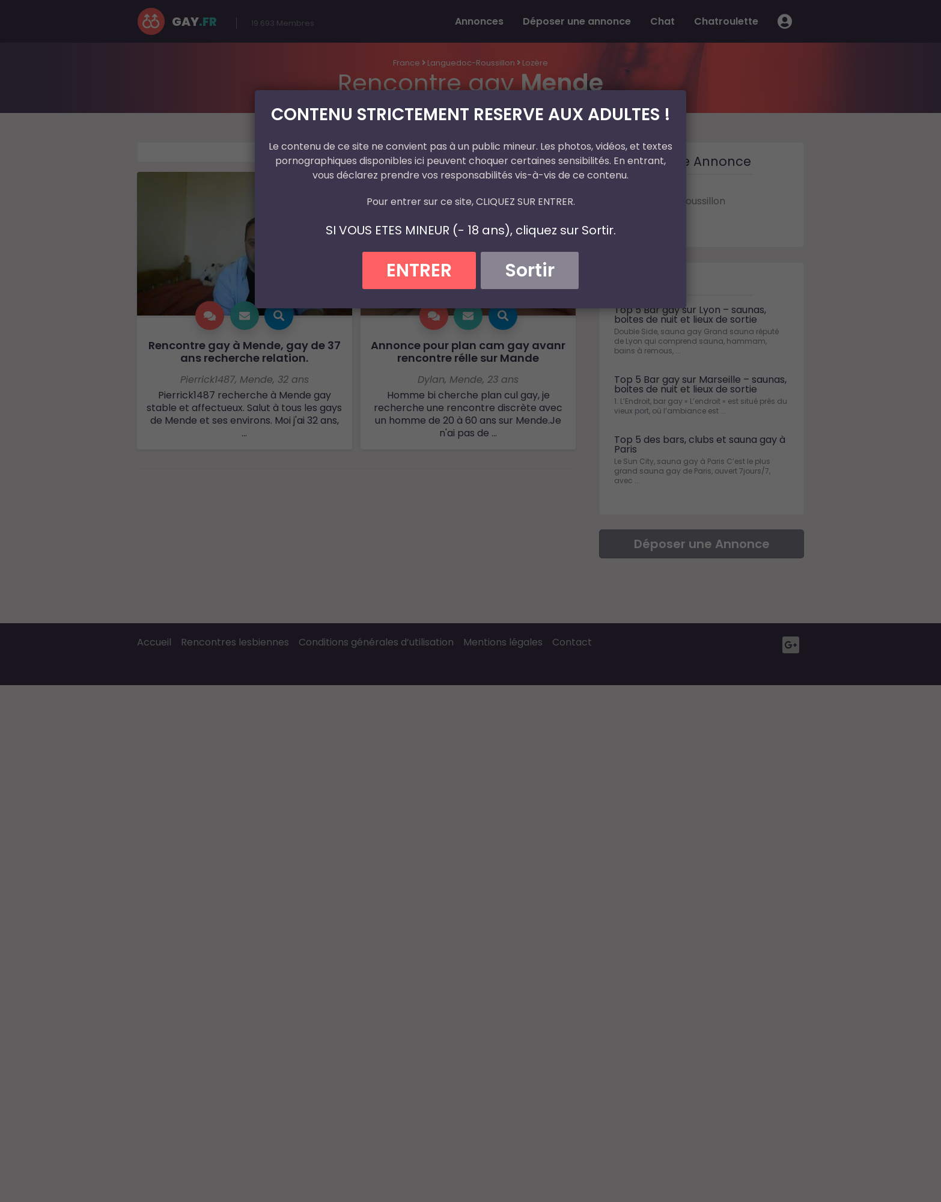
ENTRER (419, 270)
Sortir (530, 270)
